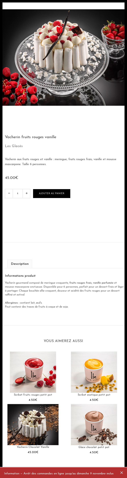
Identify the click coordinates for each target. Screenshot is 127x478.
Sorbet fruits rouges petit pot (33, 395)
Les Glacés (14, 146)
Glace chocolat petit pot (94, 447)
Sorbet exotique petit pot (94, 395)
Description (20, 264)
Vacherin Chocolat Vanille (33, 447)
